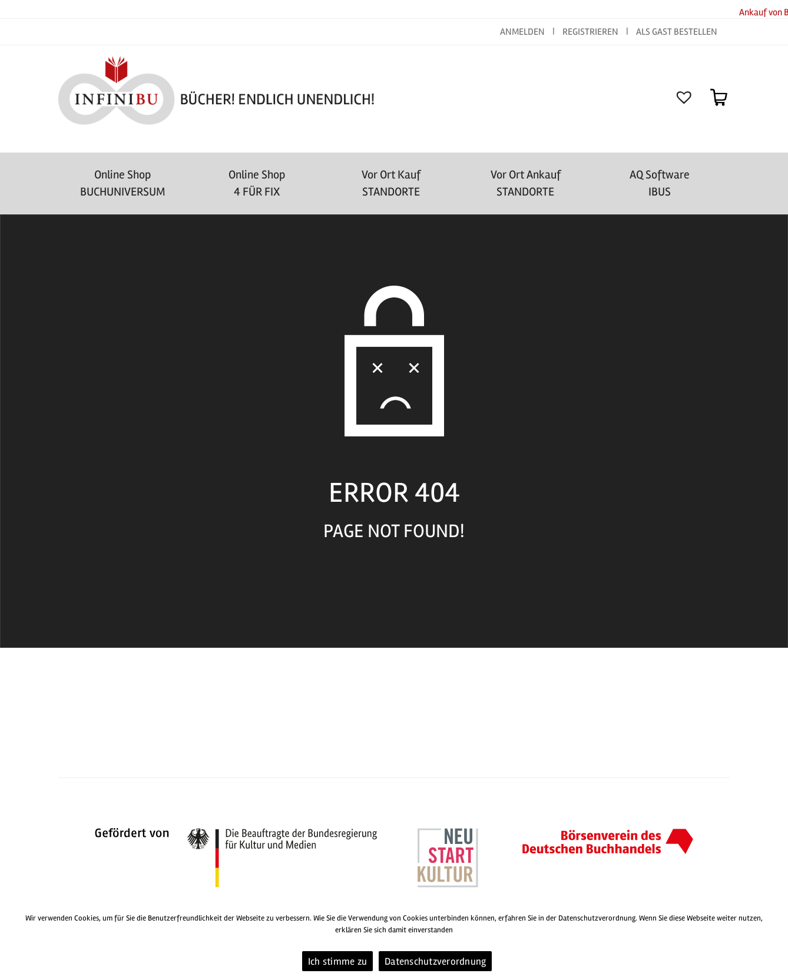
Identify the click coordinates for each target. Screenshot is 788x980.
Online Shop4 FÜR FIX (257, 183)
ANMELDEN (523, 32)
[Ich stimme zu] (773, 942)
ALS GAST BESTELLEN (676, 32)
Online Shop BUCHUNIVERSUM (122, 183)
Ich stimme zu (337, 961)
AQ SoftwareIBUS (660, 183)
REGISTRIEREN (590, 32)
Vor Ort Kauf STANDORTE (391, 183)
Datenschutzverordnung (435, 961)
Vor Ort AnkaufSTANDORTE (526, 183)
